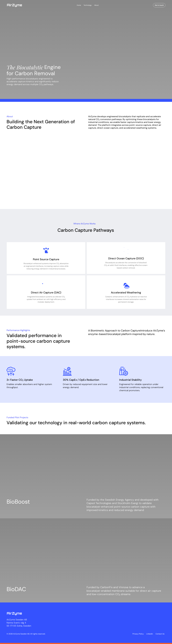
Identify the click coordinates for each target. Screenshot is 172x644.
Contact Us (160, 634)
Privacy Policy (138, 634)
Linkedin (149, 634)
